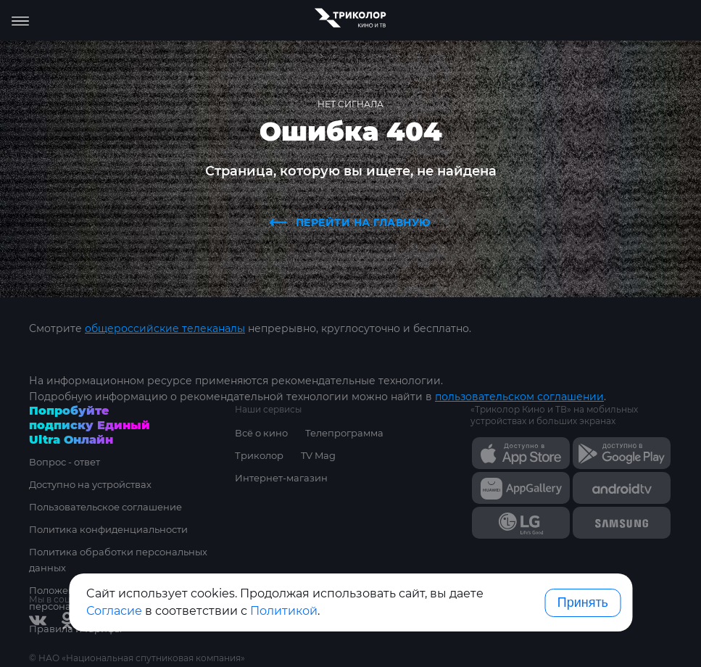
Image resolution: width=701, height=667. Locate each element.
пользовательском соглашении (519, 396)
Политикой (284, 611)
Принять (582, 602)
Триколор (259, 455)
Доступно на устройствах (90, 484)
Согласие (114, 611)
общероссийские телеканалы (165, 328)
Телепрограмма (344, 433)
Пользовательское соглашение (105, 507)
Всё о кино (261, 433)
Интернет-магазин (281, 478)
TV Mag (318, 455)
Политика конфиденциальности (108, 529)
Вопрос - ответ (64, 462)
